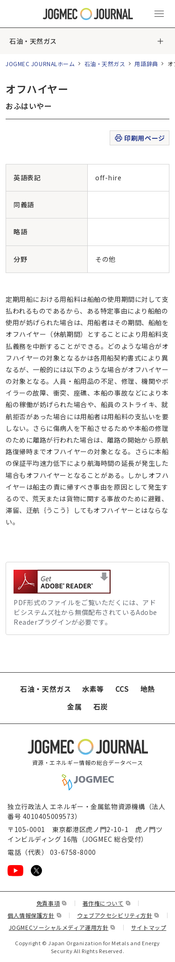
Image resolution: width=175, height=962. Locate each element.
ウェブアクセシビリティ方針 (118, 915)
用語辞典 (146, 64)
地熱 (147, 689)
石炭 (100, 706)
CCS (122, 689)
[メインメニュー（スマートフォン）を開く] (159, 14)
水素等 (93, 689)
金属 (74, 706)
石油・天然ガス (33, 41)
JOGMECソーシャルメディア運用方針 (62, 927)
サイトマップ (148, 927)
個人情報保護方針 (34, 915)
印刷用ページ (139, 138)
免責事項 (51, 903)
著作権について (107, 903)
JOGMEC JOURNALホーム (40, 64)
